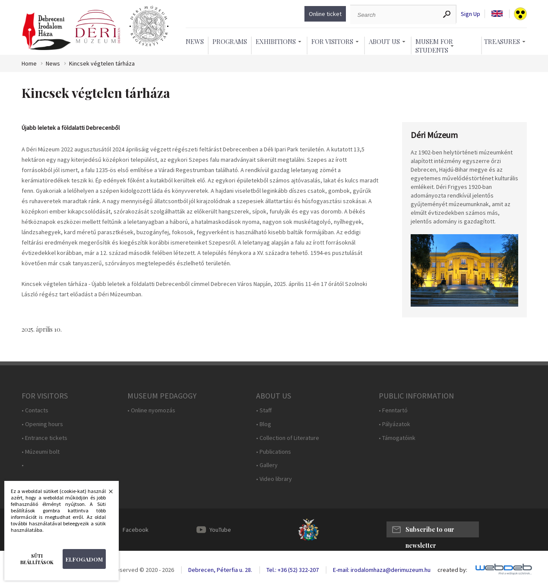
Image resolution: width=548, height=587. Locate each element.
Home (29, 63)
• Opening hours (42, 424)
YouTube (220, 530)
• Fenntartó (393, 410)
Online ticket (325, 14)
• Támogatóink (397, 438)
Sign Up (470, 14)
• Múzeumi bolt (41, 451)
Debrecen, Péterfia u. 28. (220, 570)
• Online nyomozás (151, 410)
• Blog (263, 424)
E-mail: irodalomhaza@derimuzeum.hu (382, 570)
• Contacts (35, 410)
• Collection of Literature (287, 438)
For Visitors (332, 41)
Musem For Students (434, 45)
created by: (452, 570)
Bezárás (106, 494)
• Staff (264, 410)
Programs (229, 41)
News (195, 41)
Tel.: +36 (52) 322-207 (292, 570)
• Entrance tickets (44, 438)
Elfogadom (84, 559)
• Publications (273, 451)
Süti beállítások (37, 558)
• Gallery (267, 465)
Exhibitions (276, 41)
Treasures (502, 41)
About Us (384, 41)
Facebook (136, 530)
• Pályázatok (394, 424)
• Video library (274, 479)
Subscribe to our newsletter (429, 531)
